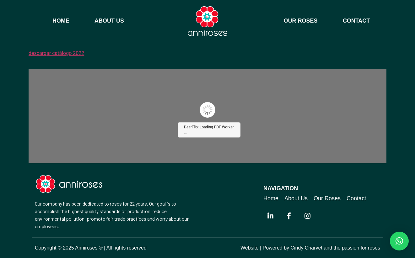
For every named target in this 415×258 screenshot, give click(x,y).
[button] (399, 241)
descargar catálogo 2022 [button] (56, 53)
